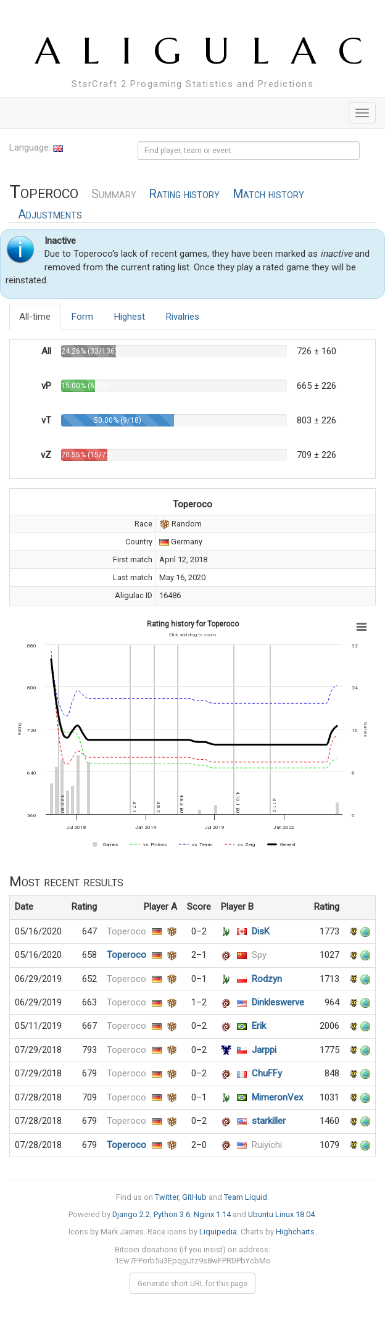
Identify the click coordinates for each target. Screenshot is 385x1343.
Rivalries (182, 316)
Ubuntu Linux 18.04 (281, 1214)
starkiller (269, 1120)
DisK (261, 931)
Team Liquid (245, 1197)
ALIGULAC (210, 51)
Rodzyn (267, 978)
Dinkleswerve (278, 1002)
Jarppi (264, 1049)
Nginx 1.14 (212, 1214)
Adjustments (50, 214)
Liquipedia (218, 1231)
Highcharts (295, 1231)
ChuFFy (267, 1073)
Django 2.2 (131, 1214)
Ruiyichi (267, 1144)
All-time (35, 316)
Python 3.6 (172, 1214)
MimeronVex (277, 1097)
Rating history (184, 194)
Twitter (166, 1197)
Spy (259, 954)
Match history (268, 194)
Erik (259, 1025)
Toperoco (126, 931)
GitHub (194, 1197)
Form (82, 316)
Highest (129, 316)
